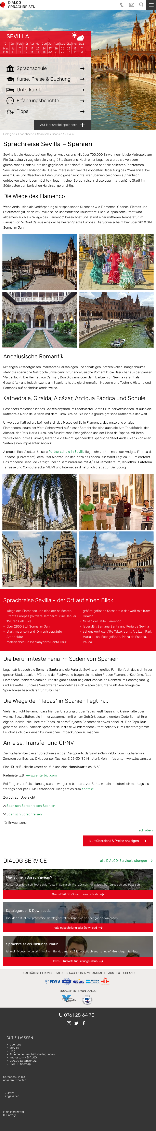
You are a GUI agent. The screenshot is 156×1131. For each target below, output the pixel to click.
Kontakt (87, 789)
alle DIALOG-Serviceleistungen (123, 861)
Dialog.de (9, 134)
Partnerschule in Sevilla (66, 452)
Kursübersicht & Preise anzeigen (117, 841)
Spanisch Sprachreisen (24, 814)
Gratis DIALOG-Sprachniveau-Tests (75, 894)
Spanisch (43, 134)
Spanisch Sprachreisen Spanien (30, 806)
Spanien (57, 134)
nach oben (144, 830)
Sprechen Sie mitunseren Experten (14, 1078)
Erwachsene (26, 134)
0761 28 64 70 (79, 1015)
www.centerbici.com (41, 775)
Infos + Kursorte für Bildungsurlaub (75, 961)
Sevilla (17, 36)
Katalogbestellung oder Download (75, 928)
